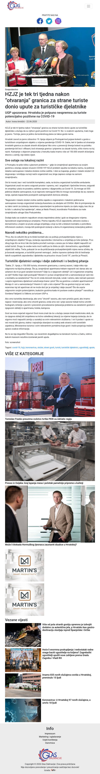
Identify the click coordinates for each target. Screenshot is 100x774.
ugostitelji (83, 347)
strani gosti (49, 347)
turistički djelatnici (69, 347)
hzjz (23, 347)
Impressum (50, 733)
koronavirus (31, 347)
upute (91, 347)
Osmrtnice (50, 743)
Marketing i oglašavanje (50, 736)
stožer (40, 347)
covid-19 (16, 347)
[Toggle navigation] (88, 6)
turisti (58, 347)
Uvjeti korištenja (50, 740)
